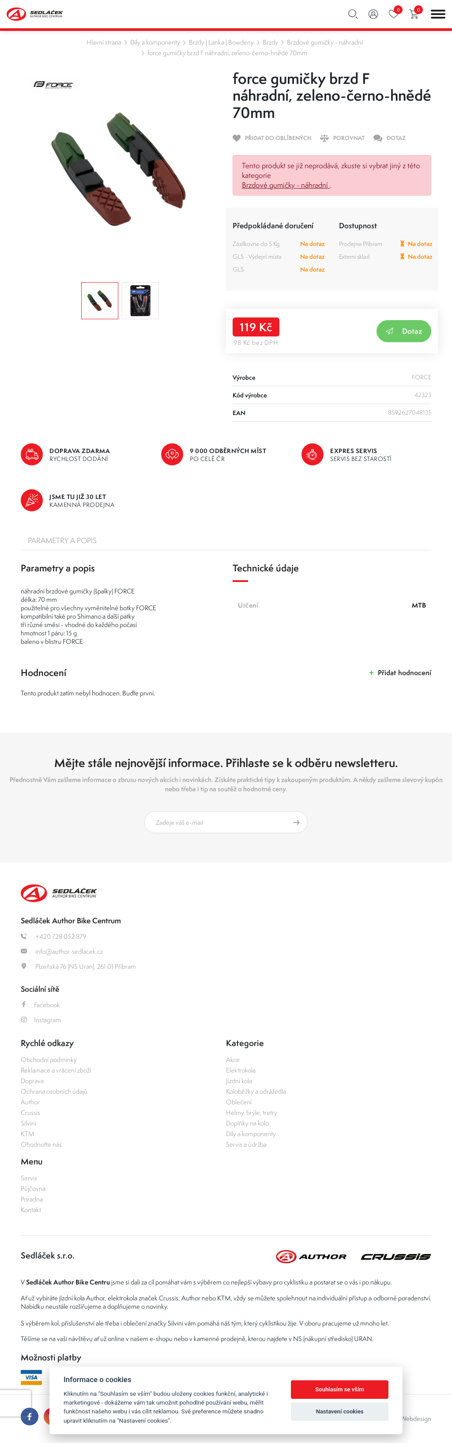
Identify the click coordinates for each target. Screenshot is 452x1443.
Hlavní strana (104, 42)
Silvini (28, 1123)
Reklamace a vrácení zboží (56, 1070)
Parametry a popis (62, 540)
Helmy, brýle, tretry (251, 1112)
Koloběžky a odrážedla (256, 1091)
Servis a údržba (246, 1144)
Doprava (32, 1081)
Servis (29, 1178)
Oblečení (239, 1102)
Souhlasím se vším (339, 1389)
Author (30, 1102)
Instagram (41, 1020)
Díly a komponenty (155, 42)
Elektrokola (241, 1070)
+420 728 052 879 (53, 936)
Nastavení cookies (340, 1411)
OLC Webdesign (408, 1418)
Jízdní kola (239, 1081)
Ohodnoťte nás (41, 1144)
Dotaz (404, 331)
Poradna (32, 1199)
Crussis (30, 1112)
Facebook (40, 1005)
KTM (27, 1133)
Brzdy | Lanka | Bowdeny (221, 42)
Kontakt (31, 1209)
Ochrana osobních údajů (54, 1091)
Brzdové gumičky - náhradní (325, 42)
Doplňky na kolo (247, 1123)
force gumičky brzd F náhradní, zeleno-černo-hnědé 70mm (227, 53)
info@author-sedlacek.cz (62, 951)
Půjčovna (33, 1188)
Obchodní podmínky (49, 1059)
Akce (233, 1059)
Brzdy (270, 42)
